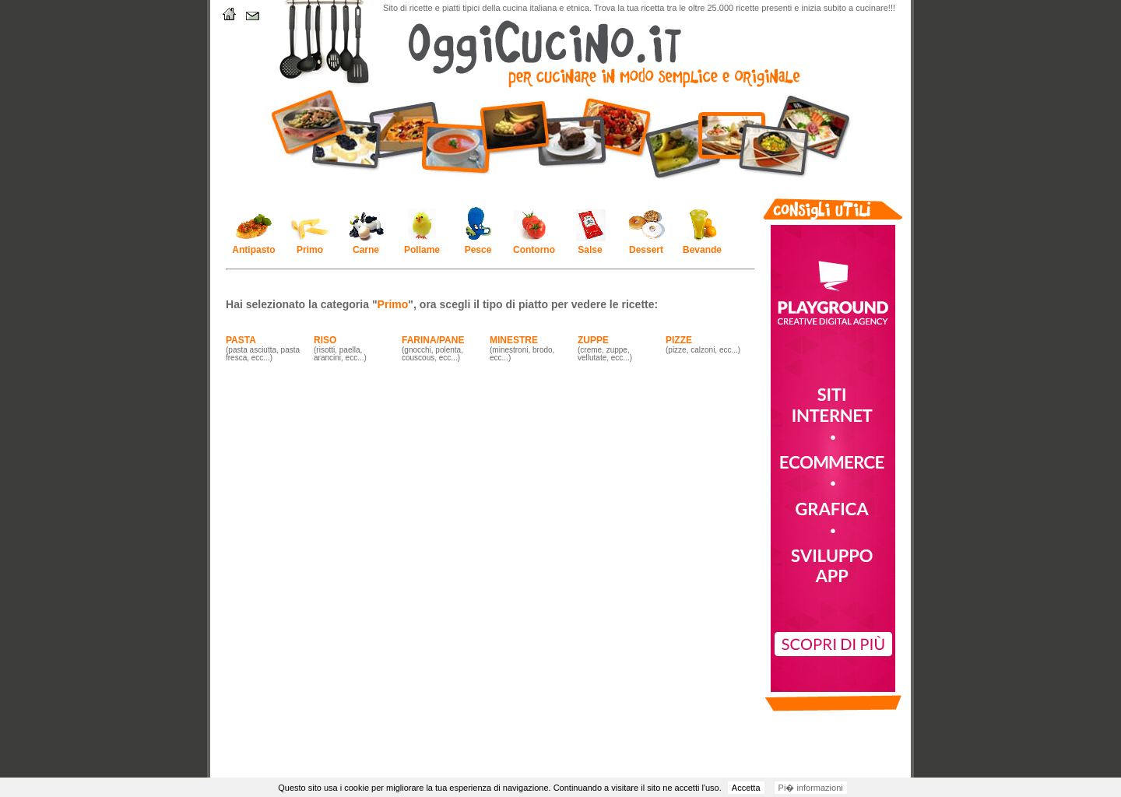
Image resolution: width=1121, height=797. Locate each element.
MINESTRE (514, 340)
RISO (325, 340)
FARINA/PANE (433, 340)
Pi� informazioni (810, 787)
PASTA (241, 340)
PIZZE (679, 340)
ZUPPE (593, 340)
